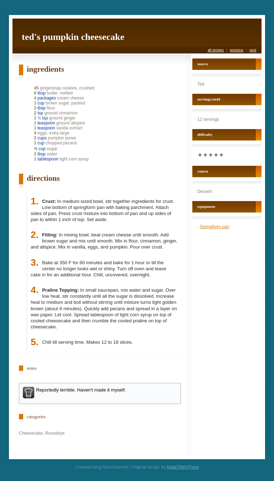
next (252, 50)
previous (236, 50)
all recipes (216, 50)
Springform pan (214, 226)
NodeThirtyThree (183, 467)
